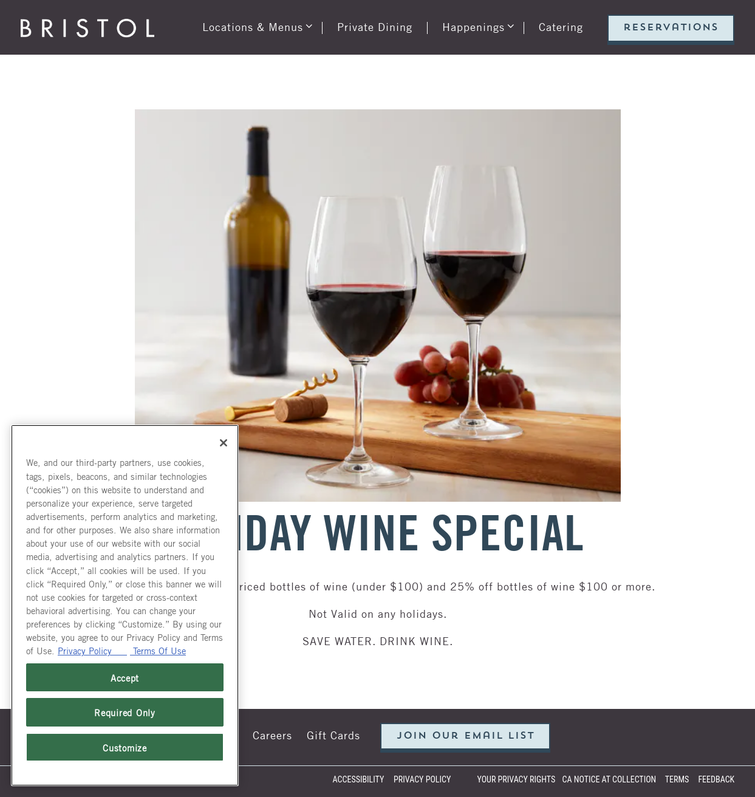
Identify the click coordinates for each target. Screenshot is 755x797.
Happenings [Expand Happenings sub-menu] (476, 23)
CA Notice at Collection (609, 779)
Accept (125, 677)
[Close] (223, 442)
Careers (272, 734)
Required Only (124, 712)
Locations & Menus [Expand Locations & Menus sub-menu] (255, 23)
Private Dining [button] (374, 26)
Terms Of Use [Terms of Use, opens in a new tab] (158, 650)
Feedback (716, 779)
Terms (677, 779)
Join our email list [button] (466, 736)
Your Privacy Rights (516, 779)
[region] (125, 605)
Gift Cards (333, 734)
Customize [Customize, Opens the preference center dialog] (125, 747)
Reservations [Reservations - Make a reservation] (671, 28)
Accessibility (358, 779)
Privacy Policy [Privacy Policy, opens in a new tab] (92, 650)
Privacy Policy (422, 779)
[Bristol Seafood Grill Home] (87, 26)
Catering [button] (561, 26)
